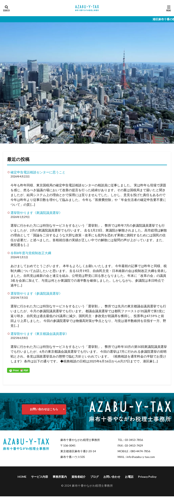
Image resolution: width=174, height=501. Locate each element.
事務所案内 (60, 476)
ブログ (94, 476)
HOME (22, 476)
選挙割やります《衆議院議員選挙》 (36, 212)
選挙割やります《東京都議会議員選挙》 (39, 333)
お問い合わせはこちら (44, 409)
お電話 (129, 476)
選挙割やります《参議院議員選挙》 (36, 293)
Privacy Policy (147, 476)
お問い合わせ (111, 476)
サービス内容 (39, 476)
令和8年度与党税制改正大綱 (30, 253)
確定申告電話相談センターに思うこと (37, 172)
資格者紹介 (78, 476)
